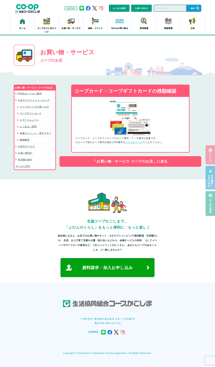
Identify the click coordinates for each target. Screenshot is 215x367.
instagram (101, 8)
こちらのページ (134, 142)
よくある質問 (119, 8)
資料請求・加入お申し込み (107, 267)
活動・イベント (95, 28)
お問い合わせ (141, 8)
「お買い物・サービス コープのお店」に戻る (130, 161)
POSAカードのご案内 (30, 93)
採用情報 (144, 28)
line (81, 8)
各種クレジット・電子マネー (35, 133)
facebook (88, 8)
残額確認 (24, 140)
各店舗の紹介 (25, 159)
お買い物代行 (25, 153)
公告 (192, 28)
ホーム (22, 28)
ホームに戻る (23, 166)
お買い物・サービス (71, 28)
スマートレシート (29, 120)
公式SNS (70, 8)
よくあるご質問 (28, 126)
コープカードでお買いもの (34, 107)
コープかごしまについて (46, 30)
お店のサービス (26, 146)
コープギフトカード (31, 113)
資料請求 (210, 177)
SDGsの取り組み (119, 28)
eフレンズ (210, 154)
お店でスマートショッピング (34, 100)
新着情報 (168, 28)
